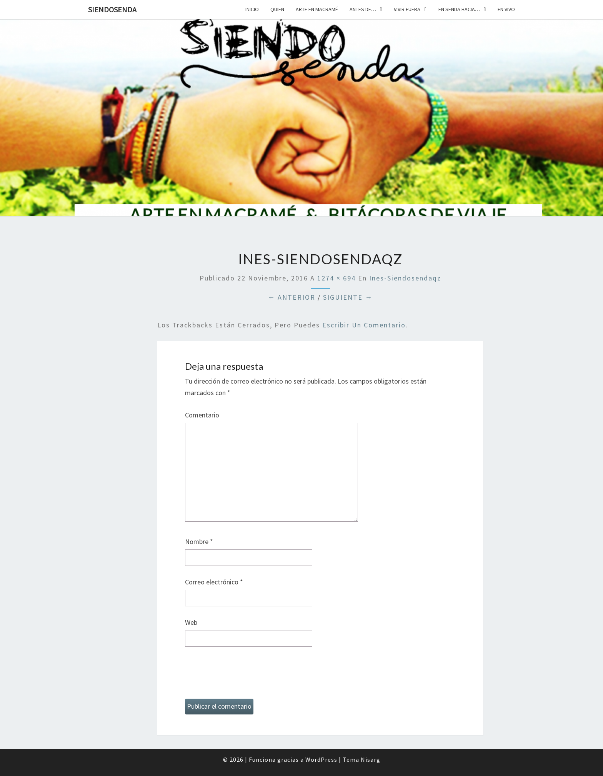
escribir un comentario (364, 324)
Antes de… (363, 9)
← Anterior (291, 297)
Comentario (202, 415)
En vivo (506, 9)
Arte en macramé (317, 9)
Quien (277, 9)
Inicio (252, 9)
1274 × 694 (336, 278)
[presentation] (243, 676)
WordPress (321, 759)
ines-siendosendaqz (405, 278)
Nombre (199, 541)
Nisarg (370, 759)
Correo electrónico (214, 581)
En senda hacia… (459, 9)
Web (191, 622)
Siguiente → (348, 297)
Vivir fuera (407, 9)
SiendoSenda (112, 9)
